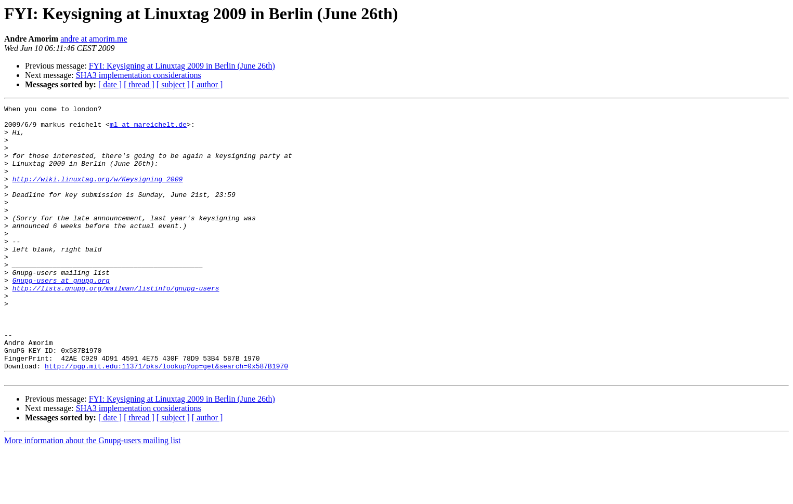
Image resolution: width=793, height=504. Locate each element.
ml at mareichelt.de (148, 129)
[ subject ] (173, 84)
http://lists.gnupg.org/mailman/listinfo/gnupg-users (115, 325)
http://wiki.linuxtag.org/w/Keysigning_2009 (97, 194)
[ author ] (207, 84)
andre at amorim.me (93, 38)
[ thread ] (139, 84)
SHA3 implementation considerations (138, 75)
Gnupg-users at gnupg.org (61, 316)
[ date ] (110, 84)
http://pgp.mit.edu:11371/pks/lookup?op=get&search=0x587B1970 (166, 418)
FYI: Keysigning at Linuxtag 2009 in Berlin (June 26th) (182, 65)
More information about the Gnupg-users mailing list (92, 494)
